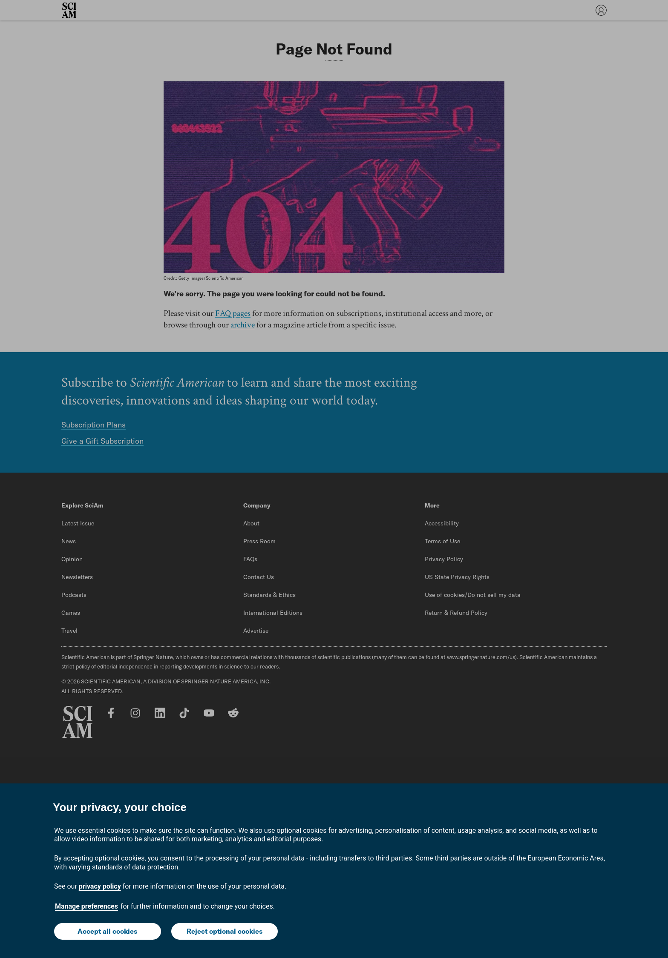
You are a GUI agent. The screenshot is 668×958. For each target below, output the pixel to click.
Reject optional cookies (224, 931)
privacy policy (100, 886)
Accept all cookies (107, 931)
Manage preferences (86, 906)
